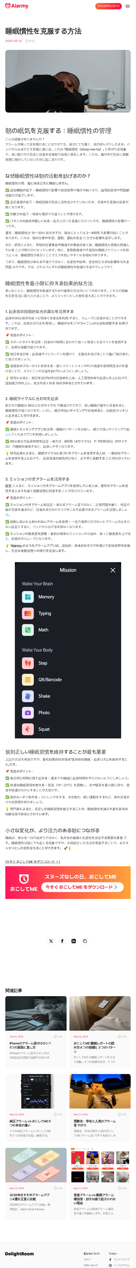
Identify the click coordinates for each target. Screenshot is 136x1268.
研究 (8, 486)
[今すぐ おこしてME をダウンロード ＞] (32, 862)
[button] (128, 6)
